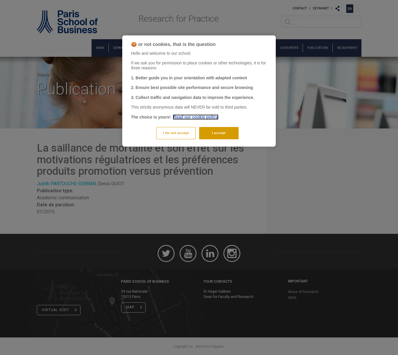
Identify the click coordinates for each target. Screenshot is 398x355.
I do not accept (176, 133)
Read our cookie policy (195, 117)
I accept (219, 133)
